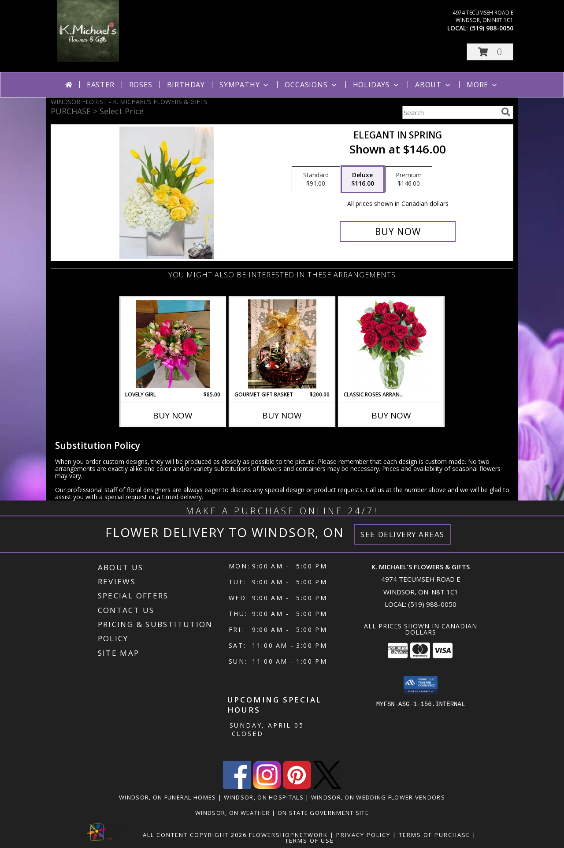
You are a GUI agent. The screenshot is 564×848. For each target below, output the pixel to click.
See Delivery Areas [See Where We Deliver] (402, 534)
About (433, 85)
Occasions (311, 85)
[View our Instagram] (267, 786)
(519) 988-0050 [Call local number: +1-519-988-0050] (491, 28)
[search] (506, 112)
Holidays (377, 85)
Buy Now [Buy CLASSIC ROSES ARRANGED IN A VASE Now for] (391, 415)
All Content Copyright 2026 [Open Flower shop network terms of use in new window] (195, 835)
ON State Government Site (323, 813)
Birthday (186, 85)
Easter (101, 85)
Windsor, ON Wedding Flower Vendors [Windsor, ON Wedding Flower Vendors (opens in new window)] (378, 797)
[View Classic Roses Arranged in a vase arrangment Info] (391, 344)
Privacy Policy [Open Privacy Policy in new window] (363, 835)
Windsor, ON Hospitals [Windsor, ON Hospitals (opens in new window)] (264, 797)
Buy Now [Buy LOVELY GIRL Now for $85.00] (173, 415)
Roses (140, 85)
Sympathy (244, 85)
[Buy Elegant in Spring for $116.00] (398, 231)
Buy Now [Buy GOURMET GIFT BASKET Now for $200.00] (282, 415)
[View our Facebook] (237, 786)
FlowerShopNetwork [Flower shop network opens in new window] (288, 835)
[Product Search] (450, 112)
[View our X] (327, 786)
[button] (490, 51)
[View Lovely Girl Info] (173, 344)
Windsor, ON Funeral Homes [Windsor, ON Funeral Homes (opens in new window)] (167, 797)
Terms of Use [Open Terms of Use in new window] (309, 840)
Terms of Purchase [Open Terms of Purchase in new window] (434, 835)
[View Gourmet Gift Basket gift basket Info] (282, 344)
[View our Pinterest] (297, 786)
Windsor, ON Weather (232, 813)
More (483, 85)
